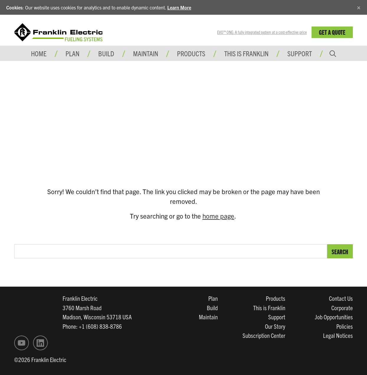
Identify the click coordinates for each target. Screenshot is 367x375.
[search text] (170, 251)
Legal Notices (338, 335)
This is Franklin (246, 53)
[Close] (359, 6)
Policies (344, 326)
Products (275, 298)
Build (212, 307)
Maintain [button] (145, 53)
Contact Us (341, 298)
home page (218, 216)
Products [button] (191, 53)
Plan (213, 298)
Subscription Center (264, 335)
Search (340, 251)
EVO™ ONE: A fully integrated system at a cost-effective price (262, 32)
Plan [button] (72, 53)
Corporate (342, 307)
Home (39, 53)
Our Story (275, 326)
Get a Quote (332, 32)
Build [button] (106, 53)
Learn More (179, 7)
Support (299, 53)
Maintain (208, 317)
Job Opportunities (334, 317)
